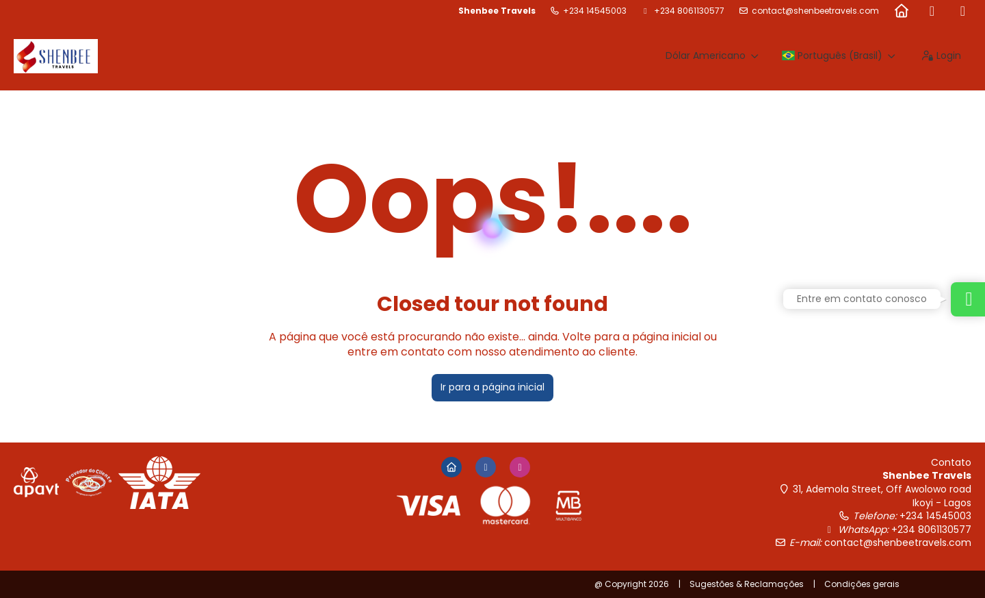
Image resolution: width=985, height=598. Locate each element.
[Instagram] (962, 11)
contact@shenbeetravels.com (815, 10)
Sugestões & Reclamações (747, 584)
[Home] (901, 11)
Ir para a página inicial (492, 387)
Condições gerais (861, 584)
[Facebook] (932, 11)
